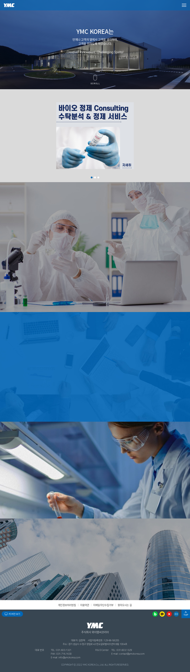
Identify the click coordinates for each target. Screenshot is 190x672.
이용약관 (84, 605)
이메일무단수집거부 (103, 605)
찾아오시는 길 (125, 605)
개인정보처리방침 (67, 605)
